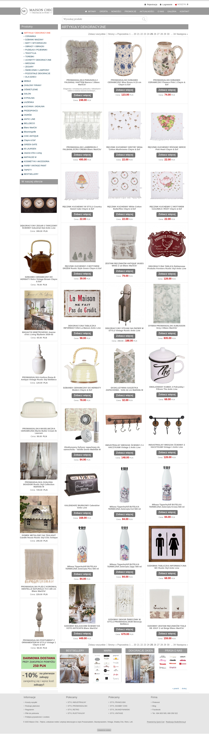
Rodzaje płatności (32, 706)
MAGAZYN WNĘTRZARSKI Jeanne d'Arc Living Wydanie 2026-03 (39, 333)
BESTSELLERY (31, 174)
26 (155, 34)
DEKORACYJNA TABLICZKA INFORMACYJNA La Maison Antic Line (82, 327)
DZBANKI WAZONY (34, 39)
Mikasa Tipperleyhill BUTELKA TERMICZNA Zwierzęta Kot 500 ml (124, 508)
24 (148, 34)
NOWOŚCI (116, 11)
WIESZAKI (30, 63)
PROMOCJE (130, 11)
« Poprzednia (121, 34)
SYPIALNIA (29, 98)
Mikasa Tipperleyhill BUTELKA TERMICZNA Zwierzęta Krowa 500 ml (167, 505)
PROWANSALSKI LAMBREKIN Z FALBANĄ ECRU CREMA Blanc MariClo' (82, 148)
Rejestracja (152, 4)
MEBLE (27, 81)
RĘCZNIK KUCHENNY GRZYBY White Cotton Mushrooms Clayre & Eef (124, 148)
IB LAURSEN (30, 149)
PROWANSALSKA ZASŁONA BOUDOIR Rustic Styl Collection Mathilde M (38, 484)
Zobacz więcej (82, 95)
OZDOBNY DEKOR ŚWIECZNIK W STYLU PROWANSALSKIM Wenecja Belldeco (124, 621)
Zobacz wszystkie (97, 34)
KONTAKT (184, 11)
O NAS (161, 11)
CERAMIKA (30, 36)
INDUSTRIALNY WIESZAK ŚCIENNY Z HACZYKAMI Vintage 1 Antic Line (167, 446)
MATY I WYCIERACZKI (36, 43)
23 (145, 34)
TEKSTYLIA (30, 53)
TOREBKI (29, 56)
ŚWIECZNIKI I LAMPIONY (37, 70)
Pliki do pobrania (32, 713)
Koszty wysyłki (31, 702)
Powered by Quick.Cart (155, 722)
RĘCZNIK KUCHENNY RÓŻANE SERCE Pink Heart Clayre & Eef (167, 148)
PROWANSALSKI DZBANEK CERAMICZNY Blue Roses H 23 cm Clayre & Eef (124, 82)
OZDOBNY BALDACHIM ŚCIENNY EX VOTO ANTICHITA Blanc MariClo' (82, 627)
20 (135, 34)
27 (158, 34)
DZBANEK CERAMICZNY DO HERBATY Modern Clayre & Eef (82, 389)
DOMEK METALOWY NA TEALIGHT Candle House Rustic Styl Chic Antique (39, 536)
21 (138, 34)
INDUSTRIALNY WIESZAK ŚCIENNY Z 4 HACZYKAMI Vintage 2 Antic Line (124, 446)
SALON (27, 94)
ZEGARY (29, 67)
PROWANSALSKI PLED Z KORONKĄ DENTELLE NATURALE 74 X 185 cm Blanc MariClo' (39, 588)
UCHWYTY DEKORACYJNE (38, 60)
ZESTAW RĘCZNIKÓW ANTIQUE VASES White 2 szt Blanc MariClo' (124, 264)
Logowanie (167, 4)
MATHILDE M (30, 157)
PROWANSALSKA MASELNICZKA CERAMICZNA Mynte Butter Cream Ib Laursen (39, 430)
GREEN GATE (30, 144)
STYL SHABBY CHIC (118, 706)
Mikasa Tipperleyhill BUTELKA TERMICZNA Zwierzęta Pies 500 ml (82, 567)
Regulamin (29, 710)
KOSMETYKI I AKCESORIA (36, 161)
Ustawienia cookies (104, 730)
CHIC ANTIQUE (31, 136)
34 (174, 34)
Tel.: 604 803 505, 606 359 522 (165, 713)
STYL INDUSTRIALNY (77, 702)
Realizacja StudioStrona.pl (176, 722)
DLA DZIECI (30, 77)
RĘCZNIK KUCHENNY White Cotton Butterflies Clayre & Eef (124, 208)
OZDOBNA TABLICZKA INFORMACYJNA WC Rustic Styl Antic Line (166, 567)
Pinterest (156, 702)
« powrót (175, 689)
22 (141, 34)
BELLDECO (29, 123)
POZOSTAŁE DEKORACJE (37, 73)
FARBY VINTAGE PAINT (35, 165)
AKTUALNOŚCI (147, 11)
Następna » (182, 34)
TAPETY (28, 170)
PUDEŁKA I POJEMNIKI (36, 50)
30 (168, 34)
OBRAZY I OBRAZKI (34, 46)
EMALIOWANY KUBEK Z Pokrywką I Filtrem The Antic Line (166, 388)
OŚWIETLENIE (31, 89)
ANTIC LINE (29, 119)
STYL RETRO (73, 710)
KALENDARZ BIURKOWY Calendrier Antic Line (82, 506)
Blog (154, 706)
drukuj (184, 689)
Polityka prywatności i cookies (37, 717)
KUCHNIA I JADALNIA (34, 106)
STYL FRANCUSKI (118, 702)
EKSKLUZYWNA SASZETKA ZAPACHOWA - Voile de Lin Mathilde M (124, 389)
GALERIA (171, 11)
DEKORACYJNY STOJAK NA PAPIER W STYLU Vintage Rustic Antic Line (124, 329)
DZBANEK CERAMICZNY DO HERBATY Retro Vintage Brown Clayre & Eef (38, 279)
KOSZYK (182, 4)
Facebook (156, 710)
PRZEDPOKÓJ (31, 111)
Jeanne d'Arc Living (33, 153)
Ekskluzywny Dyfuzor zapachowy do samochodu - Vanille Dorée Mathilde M (82, 448)
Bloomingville (30, 132)
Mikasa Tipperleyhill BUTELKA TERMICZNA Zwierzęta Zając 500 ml (124, 565)
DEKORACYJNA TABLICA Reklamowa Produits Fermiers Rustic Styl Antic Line (166, 267)
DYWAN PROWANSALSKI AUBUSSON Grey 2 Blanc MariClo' (166, 327)
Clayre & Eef (29, 140)
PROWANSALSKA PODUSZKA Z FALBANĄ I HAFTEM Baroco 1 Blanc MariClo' (82, 82)
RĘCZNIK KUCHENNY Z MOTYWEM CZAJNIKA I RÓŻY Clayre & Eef (167, 208)
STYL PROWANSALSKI (77, 706)
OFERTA (104, 11)
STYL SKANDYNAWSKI (120, 710)
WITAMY (92, 11)
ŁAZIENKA (29, 102)
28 (161, 34)
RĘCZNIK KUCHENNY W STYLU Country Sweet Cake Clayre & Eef (82, 208)
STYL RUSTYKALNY (76, 713)
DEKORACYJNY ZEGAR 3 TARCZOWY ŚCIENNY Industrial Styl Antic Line (38, 227)
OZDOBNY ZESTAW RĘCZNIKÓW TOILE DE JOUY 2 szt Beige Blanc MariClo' (167, 627)
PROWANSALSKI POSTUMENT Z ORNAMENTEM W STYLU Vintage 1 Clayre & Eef (39, 642)
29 (165, 34)
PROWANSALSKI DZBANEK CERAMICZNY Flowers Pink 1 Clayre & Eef (166, 82)
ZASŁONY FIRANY (33, 85)
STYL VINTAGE (116, 713)
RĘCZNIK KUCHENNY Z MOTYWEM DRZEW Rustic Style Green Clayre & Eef (82, 267)
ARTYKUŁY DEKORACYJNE (37, 33)
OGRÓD (28, 115)
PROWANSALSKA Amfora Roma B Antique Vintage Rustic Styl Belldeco (39, 378)
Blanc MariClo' (30, 127)
